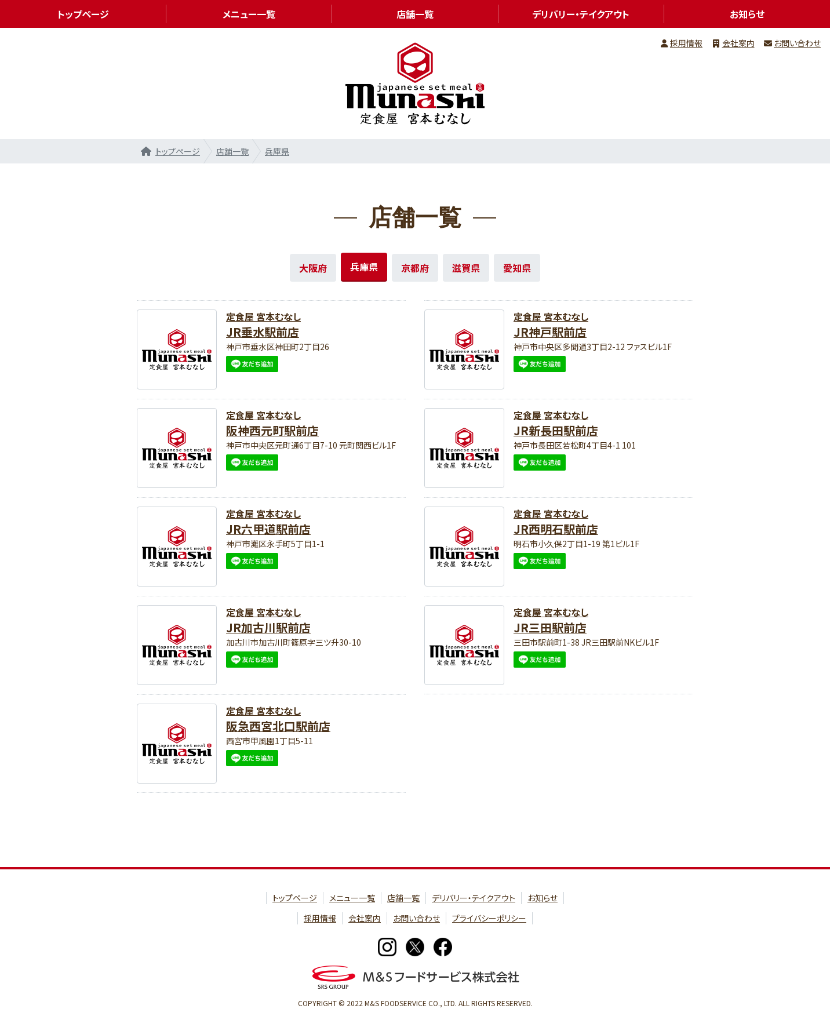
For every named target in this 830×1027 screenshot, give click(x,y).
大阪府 (313, 268)
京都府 (415, 268)
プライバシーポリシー (489, 918)
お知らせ (542, 898)
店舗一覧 (232, 151)
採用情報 (686, 43)
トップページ (177, 151)
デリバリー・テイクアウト (580, 14)
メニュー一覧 (249, 14)
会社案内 (738, 43)
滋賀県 (466, 268)
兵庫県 (277, 151)
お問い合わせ (797, 43)
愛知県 (517, 268)
